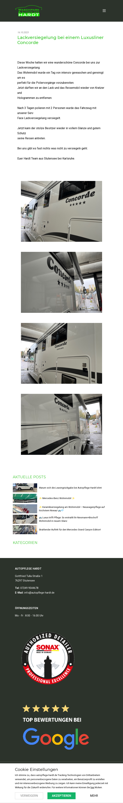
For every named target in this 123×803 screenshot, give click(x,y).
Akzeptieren (61, 795)
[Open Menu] (104, 10)
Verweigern (29, 795)
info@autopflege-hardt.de (39, 592)
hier (92, 787)
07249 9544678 (29, 588)
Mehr (94, 795)
